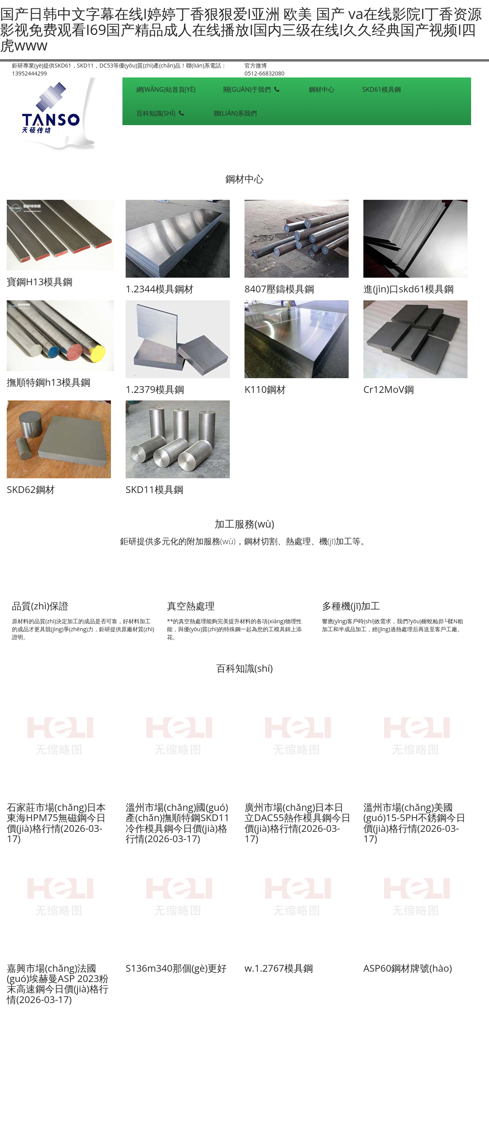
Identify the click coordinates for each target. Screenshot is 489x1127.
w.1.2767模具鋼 (278, 967)
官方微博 (255, 65)
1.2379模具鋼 (155, 389)
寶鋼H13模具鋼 (39, 281)
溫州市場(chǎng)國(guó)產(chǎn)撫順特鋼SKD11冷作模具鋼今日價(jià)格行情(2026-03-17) (177, 822)
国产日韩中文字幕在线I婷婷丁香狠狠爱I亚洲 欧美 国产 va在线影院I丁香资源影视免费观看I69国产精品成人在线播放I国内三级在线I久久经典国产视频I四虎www (241, 29)
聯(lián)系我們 (235, 113)
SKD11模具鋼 (154, 489)
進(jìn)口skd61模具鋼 (408, 288)
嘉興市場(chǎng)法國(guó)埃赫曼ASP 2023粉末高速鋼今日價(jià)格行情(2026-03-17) (58, 983)
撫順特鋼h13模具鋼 (48, 382)
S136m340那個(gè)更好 (176, 967)
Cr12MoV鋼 (388, 389)
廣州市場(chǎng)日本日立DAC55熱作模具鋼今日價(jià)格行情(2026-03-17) (297, 822)
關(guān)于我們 (252, 89)
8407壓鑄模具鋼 (279, 288)
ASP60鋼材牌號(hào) (407, 967)
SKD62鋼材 (31, 489)
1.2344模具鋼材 (160, 288)
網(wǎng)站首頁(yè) (166, 89)
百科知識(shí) (161, 113)
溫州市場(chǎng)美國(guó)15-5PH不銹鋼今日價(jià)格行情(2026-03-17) (414, 822)
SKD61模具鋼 (381, 89)
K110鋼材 (265, 389)
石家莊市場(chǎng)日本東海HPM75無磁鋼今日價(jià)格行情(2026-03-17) (56, 822)
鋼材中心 (321, 89)
